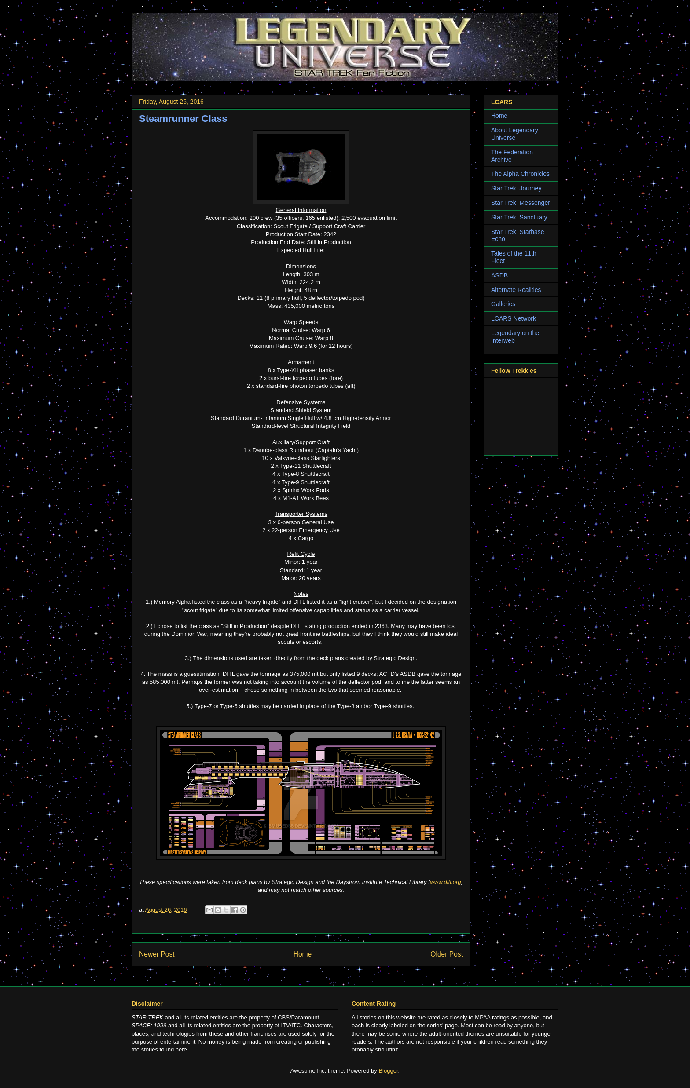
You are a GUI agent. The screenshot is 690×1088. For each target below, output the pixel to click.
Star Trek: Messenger (520, 202)
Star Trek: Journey (516, 188)
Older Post (446, 954)
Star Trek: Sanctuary (519, 217)
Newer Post (157, 954)
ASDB (499, 275)
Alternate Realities (516, 289)
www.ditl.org (445, 882)
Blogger (388, 1070)
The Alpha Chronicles (520, 173)
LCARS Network (513, 318)
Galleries (503, 303)
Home (303, 954)
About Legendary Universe (514, 134)
